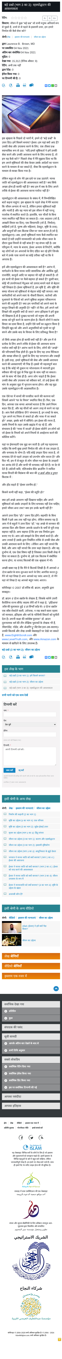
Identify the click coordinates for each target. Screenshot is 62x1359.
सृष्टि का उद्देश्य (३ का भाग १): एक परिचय (23, 820)
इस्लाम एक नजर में (32, 1123)
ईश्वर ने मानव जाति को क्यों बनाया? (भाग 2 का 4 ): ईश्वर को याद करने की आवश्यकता (31, 868)
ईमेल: (6, 730)
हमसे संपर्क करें (37, 1128)
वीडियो (12, 917)
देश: (5, 720)
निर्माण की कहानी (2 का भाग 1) (20, 814)
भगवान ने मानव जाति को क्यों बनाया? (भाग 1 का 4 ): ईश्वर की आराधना (29, 859)
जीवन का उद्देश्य (40, 37)
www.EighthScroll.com (18, 635)
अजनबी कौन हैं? (13, 893)
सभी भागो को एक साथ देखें (15, 695)
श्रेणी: (4, 37)
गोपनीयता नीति (22, 1128)
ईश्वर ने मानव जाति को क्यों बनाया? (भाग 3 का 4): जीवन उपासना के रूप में (31, 877)
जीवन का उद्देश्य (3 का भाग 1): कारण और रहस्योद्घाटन (29, 838)
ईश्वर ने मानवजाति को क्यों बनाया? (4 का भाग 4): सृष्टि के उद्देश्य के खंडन (31, 886)
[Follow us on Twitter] (31, 1137)
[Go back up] (56, 988)
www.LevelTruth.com (14, 639)
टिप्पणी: (7, 745)
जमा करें (9, 770)
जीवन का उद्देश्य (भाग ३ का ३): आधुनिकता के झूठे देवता (30, 851)
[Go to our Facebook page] (21, 1137)
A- (45, 18)
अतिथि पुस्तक (9, 1128)
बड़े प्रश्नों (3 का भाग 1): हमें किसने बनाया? (24, 675)
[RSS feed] (41, 1137)
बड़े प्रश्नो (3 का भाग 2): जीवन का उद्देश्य (21, 649)
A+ (54, 18)
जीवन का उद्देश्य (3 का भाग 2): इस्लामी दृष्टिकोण (27, 844)
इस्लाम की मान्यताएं (22, 37)
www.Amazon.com (45, 639)
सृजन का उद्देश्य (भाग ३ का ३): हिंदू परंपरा (24, 832)
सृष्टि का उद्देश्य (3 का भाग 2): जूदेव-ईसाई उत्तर (26, 826)
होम (5, 1123)
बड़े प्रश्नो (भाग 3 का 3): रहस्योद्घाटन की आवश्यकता (28, 688)
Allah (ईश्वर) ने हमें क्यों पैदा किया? (34, 927)
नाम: (6, 710)
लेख (8, 37)
